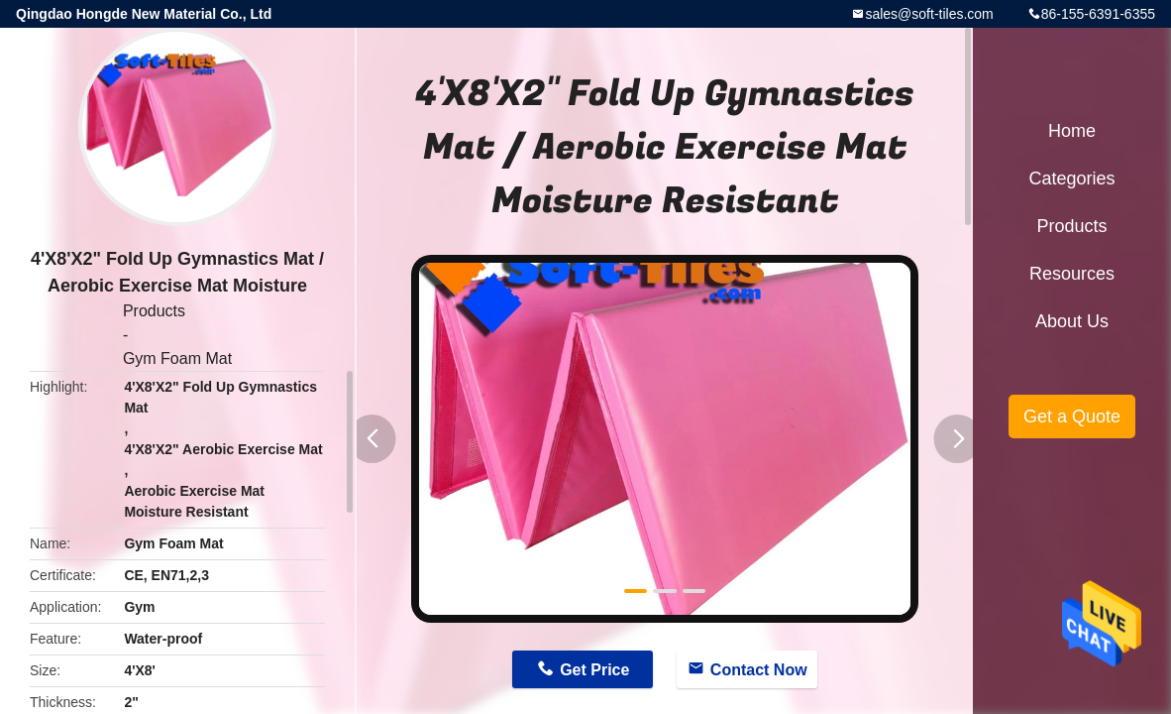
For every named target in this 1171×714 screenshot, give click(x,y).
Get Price (594, 669)
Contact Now (758, 669)
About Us (1072, 321)
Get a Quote (1071, 416)
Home (1072, 131)
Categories (1071, 178)
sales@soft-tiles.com (929, 14)
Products (154, 310)
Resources (1072, 274)
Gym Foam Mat (177, 358)
